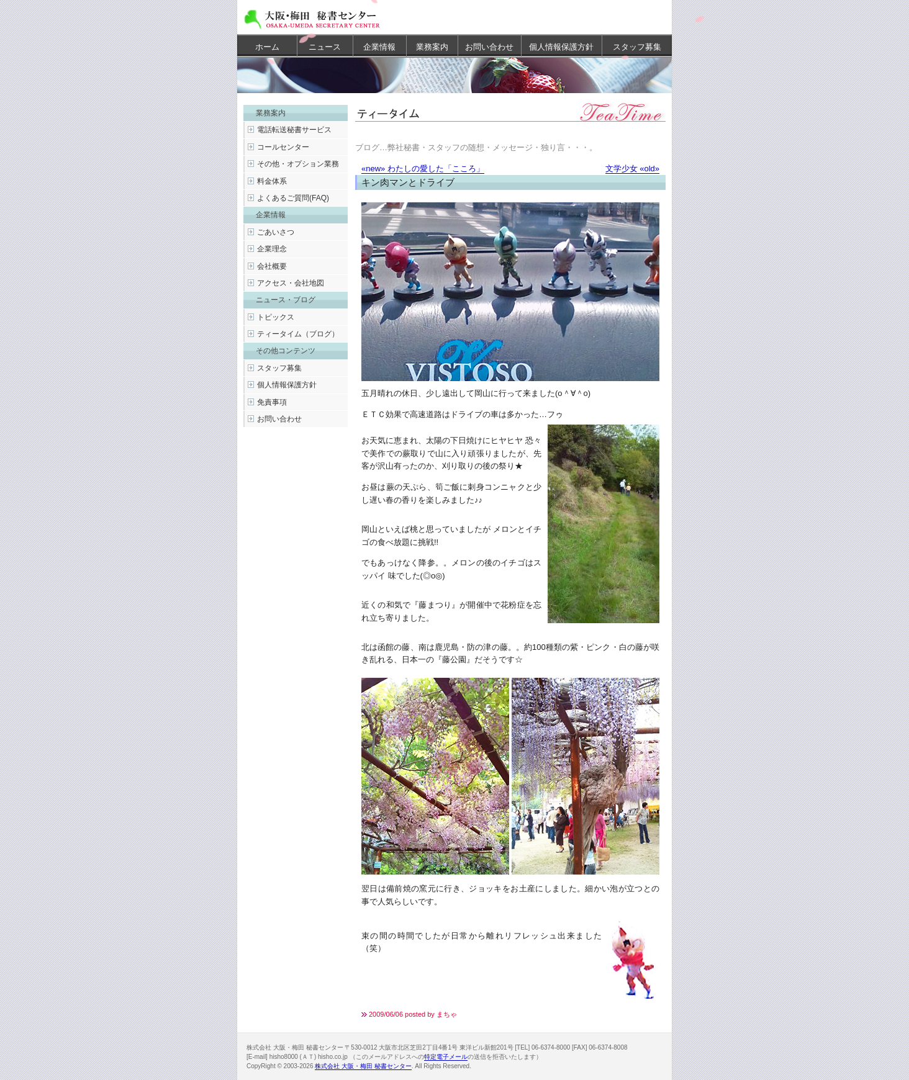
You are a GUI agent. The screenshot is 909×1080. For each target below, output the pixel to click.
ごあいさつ (275, 232)
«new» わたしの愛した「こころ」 (422, 168)
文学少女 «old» (632, 168)
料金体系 (272, 181)
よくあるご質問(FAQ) (293, 198)
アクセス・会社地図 (290, 283)
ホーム (267, 47)
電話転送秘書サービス (294, 129)
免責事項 (272, 402)
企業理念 (272, 249)
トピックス (275, 317)
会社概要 (272, 266)
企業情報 (379, 47)
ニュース (325, 47)
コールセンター (283, 147)
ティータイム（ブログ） (298, 334)
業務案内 (432, 47)
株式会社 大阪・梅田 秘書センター (363, 1066)
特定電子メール (446, 1056)
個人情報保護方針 (561, 47)
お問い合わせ (489, 47)
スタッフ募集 (637, 47)
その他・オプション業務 (298, 164)
